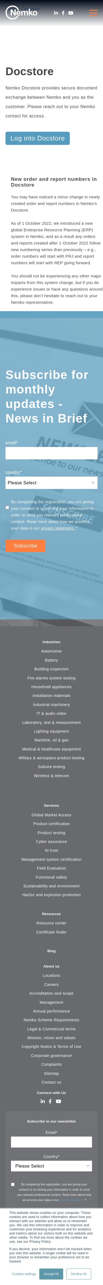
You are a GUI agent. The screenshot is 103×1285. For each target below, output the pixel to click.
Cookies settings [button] (24, 1274)
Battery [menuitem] (51, 660)
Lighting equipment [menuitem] (51, 731)
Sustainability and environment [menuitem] (51, 886)
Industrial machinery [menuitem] (51, 704)
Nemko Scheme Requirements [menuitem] (51, 1020)
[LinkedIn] (56, 13)
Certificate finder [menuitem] (51, 932)
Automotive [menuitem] (51, 651)
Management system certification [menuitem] (51, 859)
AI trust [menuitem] (51, 850)
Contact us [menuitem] (52, 1082)
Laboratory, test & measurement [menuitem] (51, 722)
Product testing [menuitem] (51, 833)
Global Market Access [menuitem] (51, 815)
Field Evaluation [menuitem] (51, 868)
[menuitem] (51, 792)
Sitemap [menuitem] (51, 1073)
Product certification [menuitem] (51, 824)
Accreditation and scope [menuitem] (51, 993)
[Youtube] (70, 13)
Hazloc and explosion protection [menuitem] (51, 895)
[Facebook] (63, 13)
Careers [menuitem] (51, 984)
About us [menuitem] (51, 966)
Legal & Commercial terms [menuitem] (51, 1029)
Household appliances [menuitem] (51, 687)
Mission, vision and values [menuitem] (51, 1038)
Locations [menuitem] (51, 975)
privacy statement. (58, 528)
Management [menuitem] (51, 1002)
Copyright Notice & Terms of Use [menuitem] (51, 1046)
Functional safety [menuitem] (51, 877)
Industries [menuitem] (51, 642)
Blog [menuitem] (52, 951)
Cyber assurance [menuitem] (51, 841)
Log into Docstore (37, 138)
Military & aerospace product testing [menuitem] (51, 758)
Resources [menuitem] (51, 914)
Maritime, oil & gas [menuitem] (51, 740)
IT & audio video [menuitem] (51, 713)
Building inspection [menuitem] (51, 669)
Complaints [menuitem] (51, 1064)
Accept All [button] (51, 1274)
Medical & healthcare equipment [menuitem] (51, 749)
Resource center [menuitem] (52, 923)
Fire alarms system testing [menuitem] (51, 678)
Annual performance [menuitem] (51, 1011)
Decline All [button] (79, 1274)
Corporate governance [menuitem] (51, 1055)
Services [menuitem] (51, 805)
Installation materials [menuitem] (52, 695)
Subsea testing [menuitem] (51, 766)
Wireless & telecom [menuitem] (51, 776)
